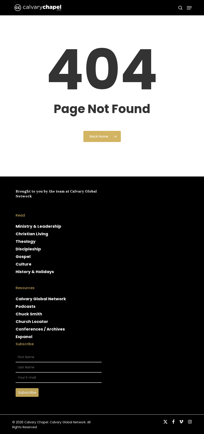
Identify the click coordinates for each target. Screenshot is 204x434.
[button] (189, 8)
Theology (25, 241)
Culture (23, 264)
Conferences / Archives (40, 329)
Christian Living (32, 234)
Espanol (24, 336)
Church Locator (32, 321)
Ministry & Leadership (38, 226)
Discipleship (28, 249)
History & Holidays (35, 271)
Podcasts (25, 306)
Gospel (23, 256)
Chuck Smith (29, 314)
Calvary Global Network (41, 299)
